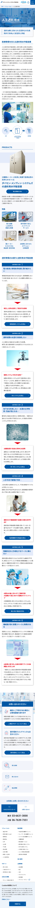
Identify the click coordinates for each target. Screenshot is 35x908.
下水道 (4, 846)
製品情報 (20, 828)
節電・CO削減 (6, 854)
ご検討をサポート (7, 869)
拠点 (20, 869)
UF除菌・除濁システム (23, 849)
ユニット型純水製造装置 (24, 852)
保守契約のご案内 (7, 872)
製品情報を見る (17, 191)
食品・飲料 (5, 831)
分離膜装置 (21, 839)
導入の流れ (5, 867)
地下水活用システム (23, 846)
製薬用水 (5, 836)
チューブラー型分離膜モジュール (26, 834)
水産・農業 (5, 852)
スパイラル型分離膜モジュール (25, 836)
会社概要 (21, 867)
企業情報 (20, 864)
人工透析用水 (6, 857)
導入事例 (20, 859)
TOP (2, 6)
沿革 (20, 872)
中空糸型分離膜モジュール (24, 831)
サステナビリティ (22, 874)
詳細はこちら (5, 899)
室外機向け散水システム (24, 844)
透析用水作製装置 (23, 854)
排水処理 (5, 849)
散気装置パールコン (23, 841)
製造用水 (5, 839)
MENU (32, 3)
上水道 (4, 844)
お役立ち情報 (5, 877)
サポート (4, 864)
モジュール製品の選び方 (8, 880)
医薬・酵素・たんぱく (7, 834)
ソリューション (8, 6)
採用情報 (21, 877)
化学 (4, 841)
